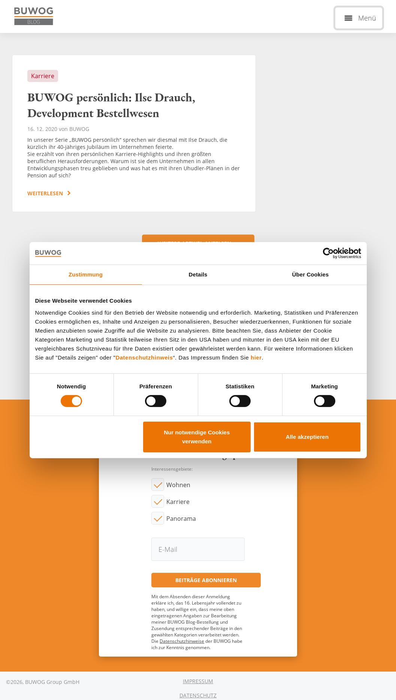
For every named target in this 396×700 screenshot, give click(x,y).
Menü (367, 17)
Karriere (178, 502)
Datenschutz (198, 695)
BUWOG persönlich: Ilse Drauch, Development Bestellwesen (134, 133)
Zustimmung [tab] (86, 274)
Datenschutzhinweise (182, 641)
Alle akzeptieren (307, 437)
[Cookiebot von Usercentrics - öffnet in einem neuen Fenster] (328, 253)
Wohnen (178, 485)
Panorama (181, 518)
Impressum (198, 681)
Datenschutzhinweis (144, 357)
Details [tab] (198, 274)
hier (256, 357)
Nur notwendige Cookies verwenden (197, 436)
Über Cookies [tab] (310, 274)
